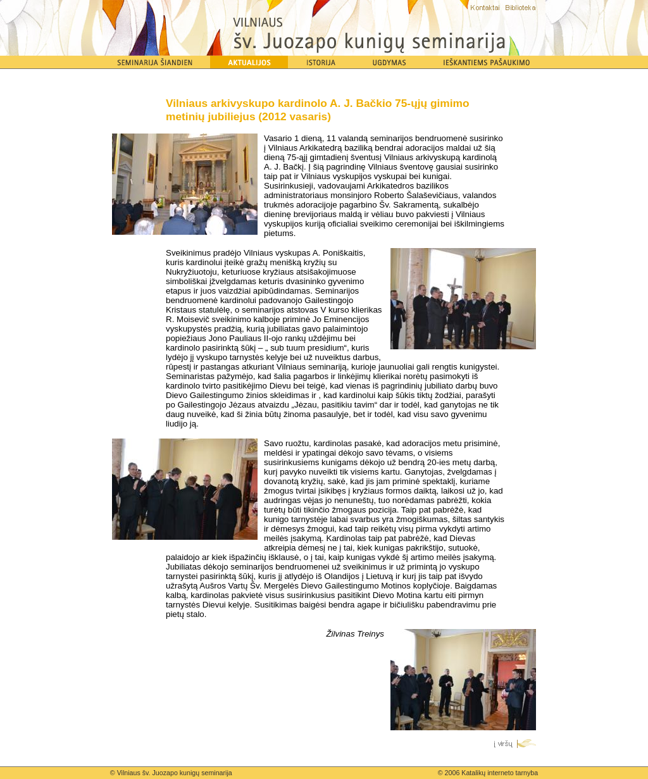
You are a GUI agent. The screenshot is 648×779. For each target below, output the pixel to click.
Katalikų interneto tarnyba (499, 772)
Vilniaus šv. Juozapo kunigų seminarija (174, 772)
